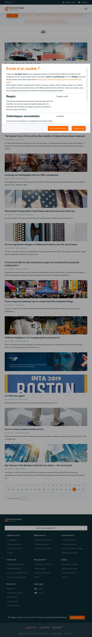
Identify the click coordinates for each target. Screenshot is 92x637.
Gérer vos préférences (58, 128)
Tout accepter (79, 128)
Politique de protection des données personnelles (54, 80)
